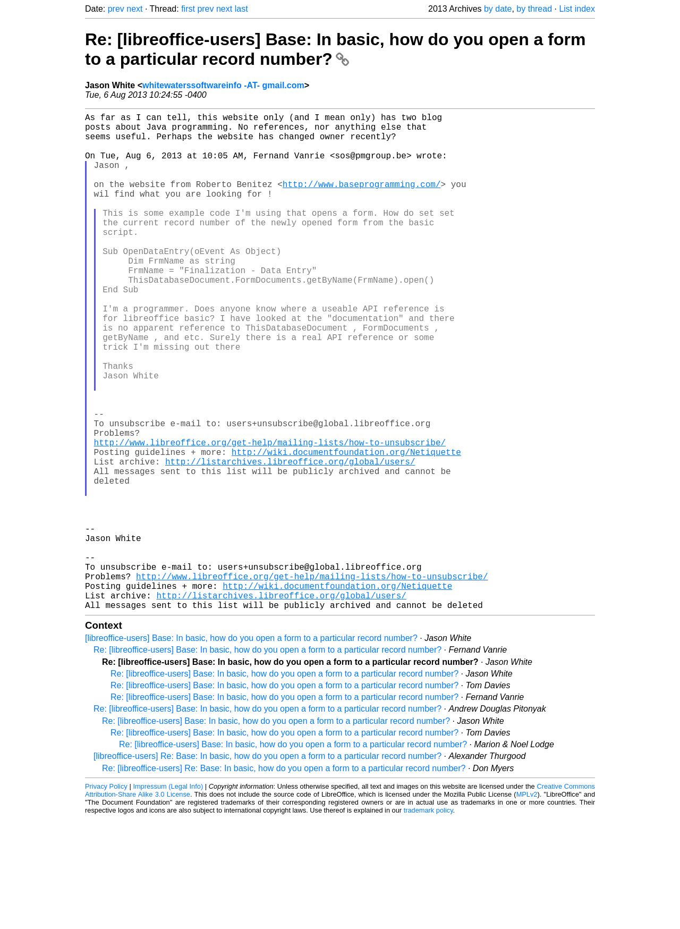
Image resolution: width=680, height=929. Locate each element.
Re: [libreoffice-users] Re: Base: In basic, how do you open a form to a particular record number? (284, 878)
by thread (534, 8)
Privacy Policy (106, 897)
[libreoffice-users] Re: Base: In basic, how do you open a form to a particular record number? (267, 866)
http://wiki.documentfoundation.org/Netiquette (346, 528)
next (134, 8)
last (241, 8)
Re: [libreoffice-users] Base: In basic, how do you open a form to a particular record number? (335, 49)
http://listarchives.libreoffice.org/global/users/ (290, 540)
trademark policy (428, 921)
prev (116, 8)
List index (577, 8)
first (188, 8)
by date (498, 8)
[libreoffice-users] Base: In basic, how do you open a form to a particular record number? (251, 748)
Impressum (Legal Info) (168, 897)
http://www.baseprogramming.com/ (362, 201)
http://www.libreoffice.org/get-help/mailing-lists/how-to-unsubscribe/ (270, 516)
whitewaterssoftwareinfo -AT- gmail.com (223, 85)
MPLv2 (527, 905)
